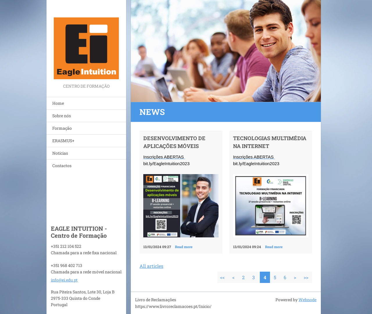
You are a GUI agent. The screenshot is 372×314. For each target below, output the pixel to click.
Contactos (61, 165)
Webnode (307, 299)
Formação (62, 128)
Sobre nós (61, 115)
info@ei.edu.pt (64, 280)
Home (58, 103)
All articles (151, 266)
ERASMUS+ (63, 140)
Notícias (60, 153)
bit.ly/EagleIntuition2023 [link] (166, 163)
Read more (183, 246)
